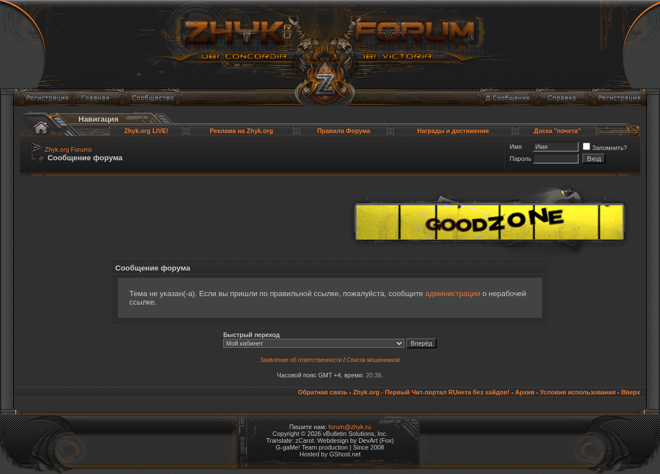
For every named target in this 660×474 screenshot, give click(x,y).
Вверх (630, 392)
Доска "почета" (557, 130)
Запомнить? (605, 147)
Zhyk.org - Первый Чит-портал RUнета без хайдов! (431, 392)
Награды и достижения (452, 130)
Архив (524, 392)
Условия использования (578, 392)
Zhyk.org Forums (68, 149)
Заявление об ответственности (301, 360)
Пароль (520, 158)
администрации (453, 293)
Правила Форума (344, 130)
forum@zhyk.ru (349, 426)
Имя (515, 146)
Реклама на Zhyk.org (241, 130)
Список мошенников (373, 360)
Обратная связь (322, 392)
